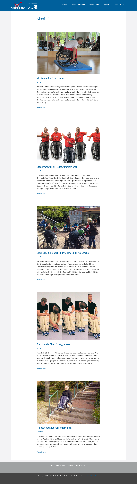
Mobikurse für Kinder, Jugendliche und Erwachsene (64, 252)
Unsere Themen (80, 4)
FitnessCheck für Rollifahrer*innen (55, 427)
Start (67, 4)
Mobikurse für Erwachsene (51, 78)
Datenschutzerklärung (62, 465)
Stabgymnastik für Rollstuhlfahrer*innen (58, 167)
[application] (124, 4)
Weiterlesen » (42, 107)
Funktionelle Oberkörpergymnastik (55, 344)
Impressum (80, 465)
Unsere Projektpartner (101, 4)
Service (120, 4)
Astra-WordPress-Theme (91, 476)
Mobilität (40, 82)
